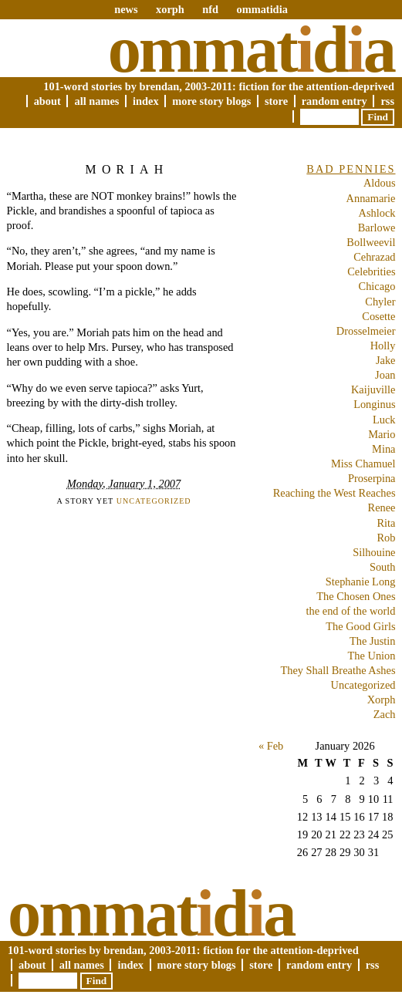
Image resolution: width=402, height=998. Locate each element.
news (125, 9)
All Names (96, 101)
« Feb (270, 746)
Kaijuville (373, 389)
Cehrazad (374, 257)
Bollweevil (370, 242)
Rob (386, 537)
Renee (382, 507)
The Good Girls (360, 626)
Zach (384, 714)
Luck (384, 419)
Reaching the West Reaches (334, 493)
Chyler (380, 301)
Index (146, 101)
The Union (372, 655)
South (383, 567)
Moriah (127, 169)
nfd (210, 9)
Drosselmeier (366, 331)
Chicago (377, 286)
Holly (383, 345)
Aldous (379, 183)
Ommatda (251, 49)
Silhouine (374, 552)
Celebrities (371, 271)
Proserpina (372, 478)
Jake (386, 360)
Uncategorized (154, 501)
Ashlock (377, 213)
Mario (381, 434)
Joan (385, 375)
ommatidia (261, 9)
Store (276, 101)
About (47, 101)
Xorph (381, 699)
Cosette (378, 316)
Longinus (374, 404)
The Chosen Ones (355, 596)
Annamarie (371, 198)
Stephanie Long (361, 581)
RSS (387, 101)
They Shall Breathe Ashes (337, 670)
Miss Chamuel (363, 463)
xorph (170, 9)
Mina (383, 449)
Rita (386, 523)
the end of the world (351, 611)
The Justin (373, 641)
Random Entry (334, 101)
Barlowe (377, 227)
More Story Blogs (211, 101)
